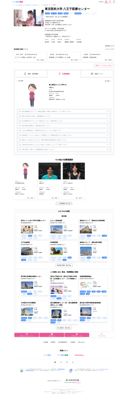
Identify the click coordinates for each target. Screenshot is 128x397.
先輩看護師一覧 (46, 5)
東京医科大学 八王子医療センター (32, 5)
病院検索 (20, 5)
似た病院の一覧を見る (64, 328)
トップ (13, 5)
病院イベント (97, 73)
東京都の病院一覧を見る (64, 265)
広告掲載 (72, 342)
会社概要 (45, 342)
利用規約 (53, 342)
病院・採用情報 (31, 73)
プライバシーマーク (103, 369)
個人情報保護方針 (62, 342)
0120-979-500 (74, 380)
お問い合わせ (81, 342)
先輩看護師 (64, 73)
